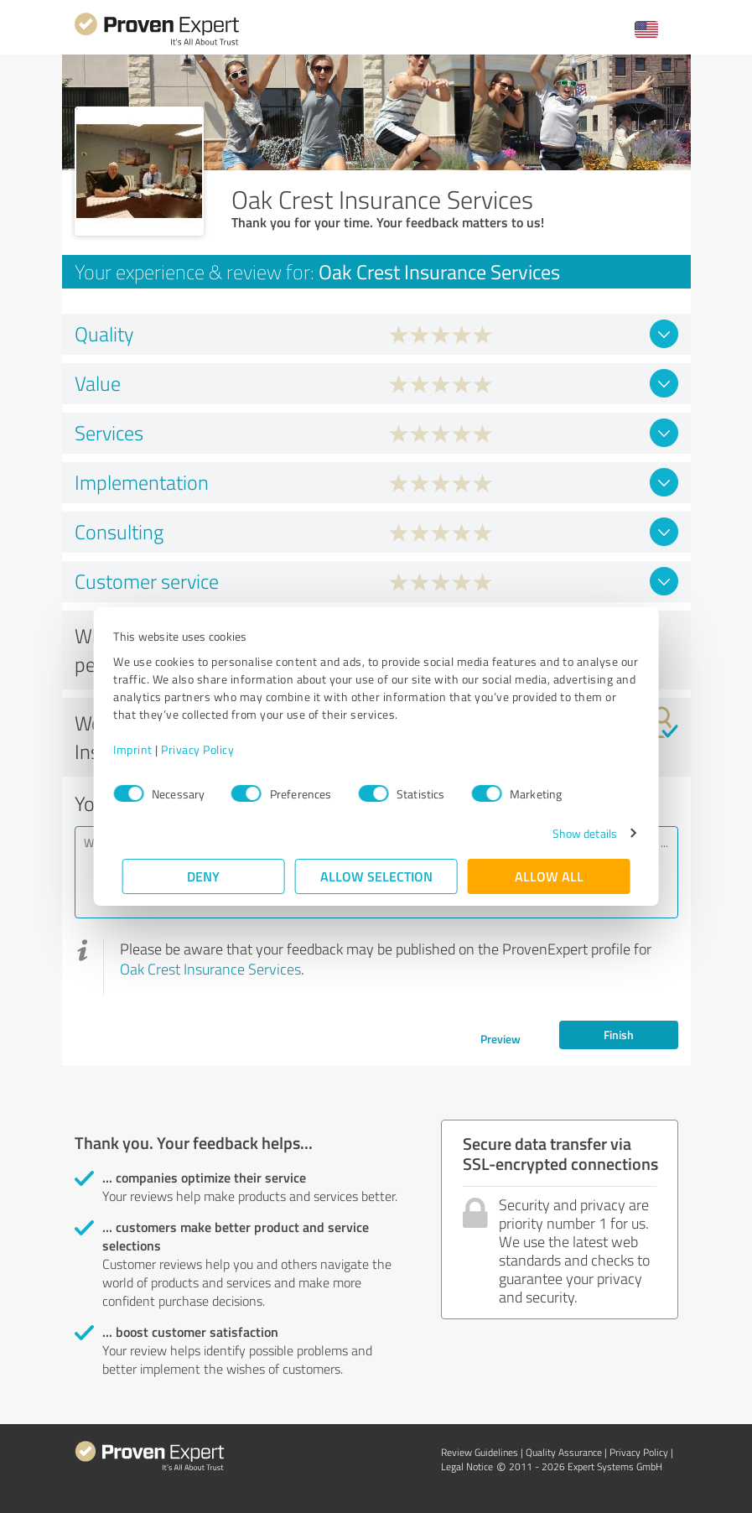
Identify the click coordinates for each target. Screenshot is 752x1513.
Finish (619, 1034)
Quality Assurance (564, 1452)
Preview (500, 1039)
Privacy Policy (206, 749)
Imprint (142, 749)
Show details (575, 833)
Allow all (549, 876)
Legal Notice (467, 1466)
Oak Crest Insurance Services (210, 969)
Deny (203, 876)
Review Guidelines (479, 1452)
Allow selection (376, 876)
